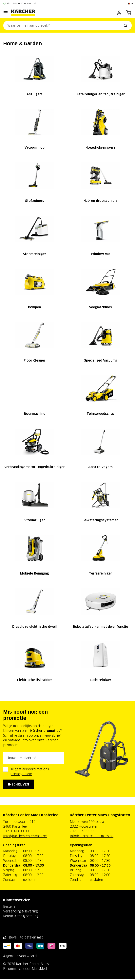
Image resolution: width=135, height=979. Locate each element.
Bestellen (10, 906)
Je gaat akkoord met (29, 771)
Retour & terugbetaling (20, 916)
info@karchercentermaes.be (25, 836)
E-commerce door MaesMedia (26, 968)
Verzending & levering (20, 911)
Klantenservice (16, 900)
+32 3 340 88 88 (16, 831)
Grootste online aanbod (21, 3)
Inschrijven (18, 784)
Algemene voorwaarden (21, 956)
